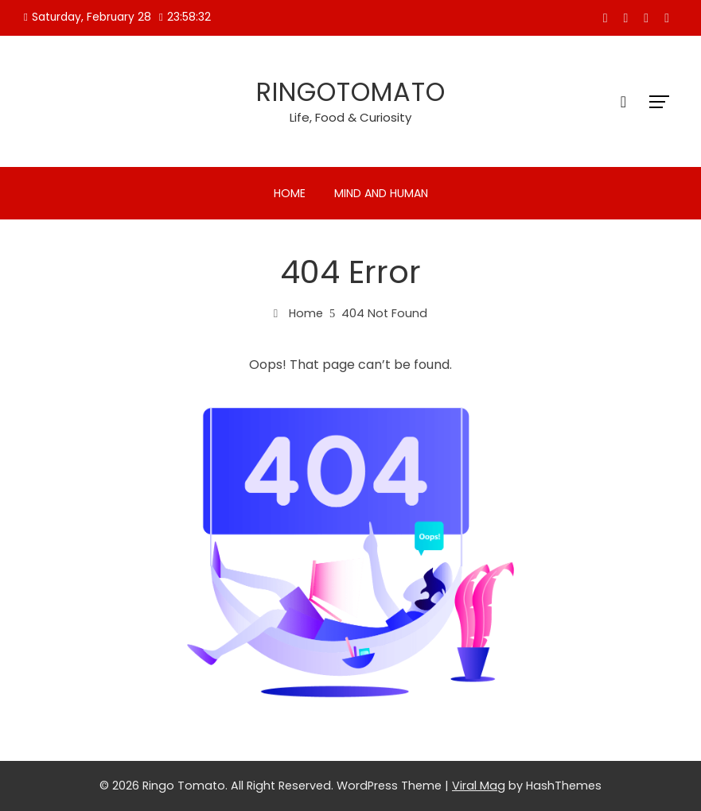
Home (290, 193)
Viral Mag (478, 786)
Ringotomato (351, 92)
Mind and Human (381, 193)
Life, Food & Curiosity (350, 117)
